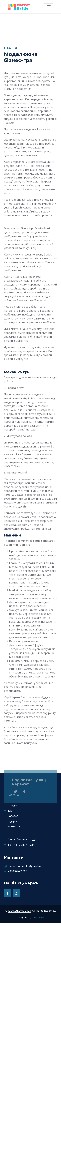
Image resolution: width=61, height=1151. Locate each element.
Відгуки (10, 821)
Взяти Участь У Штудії (20, 839)
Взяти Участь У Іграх (19, 844)
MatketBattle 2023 (19, 910)
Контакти (12, 826)
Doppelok (38, 917)
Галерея (11, 816)
